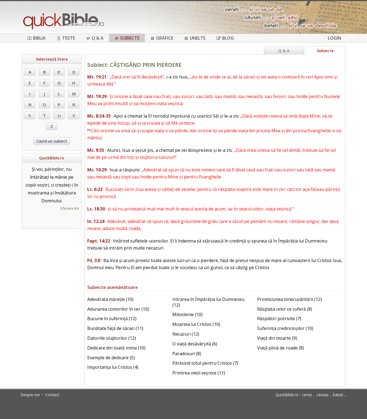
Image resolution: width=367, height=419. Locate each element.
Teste (66, 38)
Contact (52, 394)
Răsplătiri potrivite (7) (279, 319)
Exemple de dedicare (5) (111, 358)
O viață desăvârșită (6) (194, 344)
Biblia (36, 38)
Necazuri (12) (185, 334)
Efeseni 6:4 (70, 208)
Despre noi (30, 394)
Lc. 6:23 (94, 189)
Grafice (161, 38)
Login (334, 38)
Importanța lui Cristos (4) (112, 367)
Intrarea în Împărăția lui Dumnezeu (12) (208, 302)
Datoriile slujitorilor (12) (111, 338)
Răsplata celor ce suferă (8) (284, 309)
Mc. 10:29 (97, 170)
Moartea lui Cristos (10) (196, 324)
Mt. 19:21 (97, 77)
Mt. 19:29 (97, 96)
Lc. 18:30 (96, 209)
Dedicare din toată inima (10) (116, 348)
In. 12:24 (95, 221)
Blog (225, 38)
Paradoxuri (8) (186, 354)
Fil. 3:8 (93, 260)
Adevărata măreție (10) (110, 299)
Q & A (95, 38)
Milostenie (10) (187, 314)
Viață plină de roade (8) (280, 348)
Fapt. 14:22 (98, 241)
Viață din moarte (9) (277, 338)
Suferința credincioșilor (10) (285, 328)
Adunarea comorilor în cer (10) (118, 309)
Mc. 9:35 (95, 150)
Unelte (195, 38)
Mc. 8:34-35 (99, 116)
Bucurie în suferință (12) (111, 319)
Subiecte (126, 38)
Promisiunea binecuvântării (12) (289, 299)
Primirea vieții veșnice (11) (198, 373)
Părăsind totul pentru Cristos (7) (205, 363)
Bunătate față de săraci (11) (115, 328)
